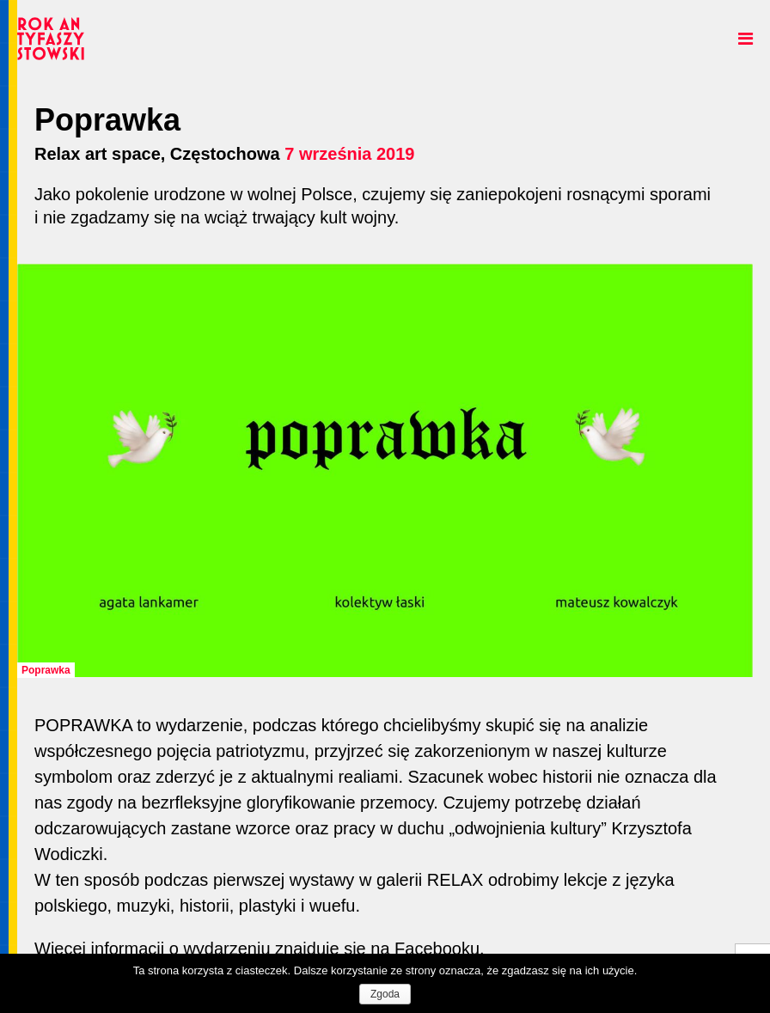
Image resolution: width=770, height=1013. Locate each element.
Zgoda (385, 994)
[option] (385, 471)
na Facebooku (425, 948)
